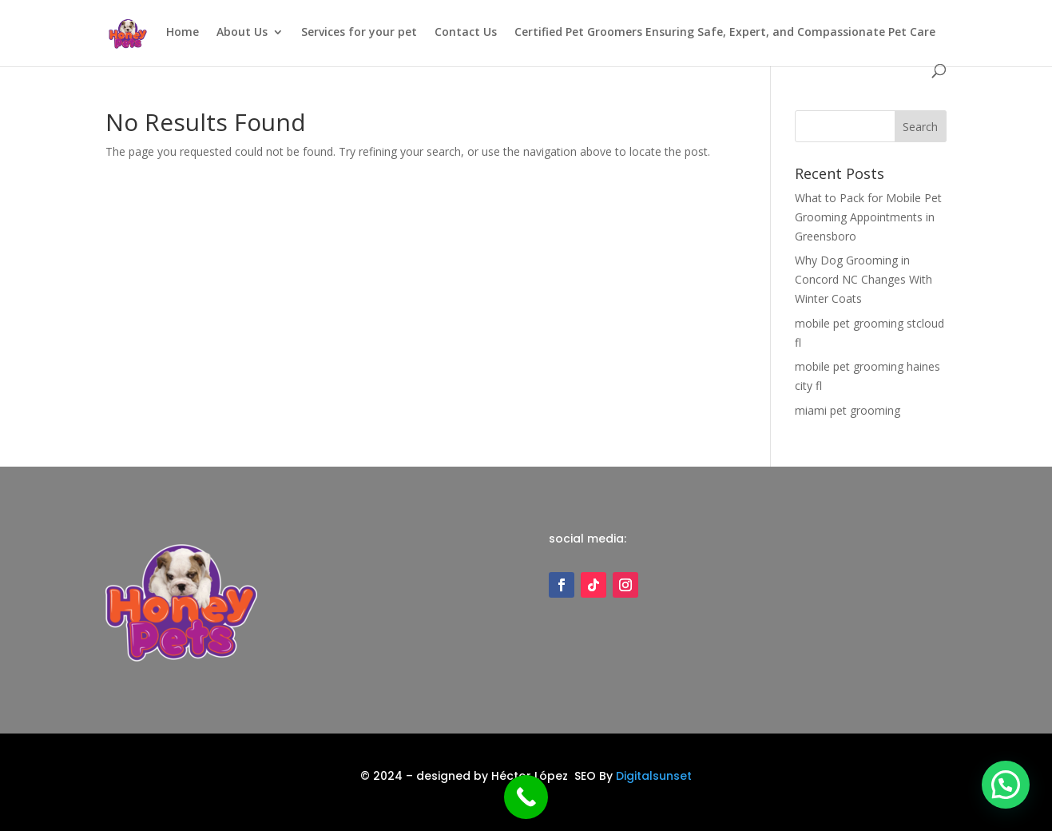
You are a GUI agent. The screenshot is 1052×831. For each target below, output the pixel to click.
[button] (1005, 783)
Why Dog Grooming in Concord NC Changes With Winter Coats (863, 279)
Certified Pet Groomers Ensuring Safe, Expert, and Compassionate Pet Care (724, 32)
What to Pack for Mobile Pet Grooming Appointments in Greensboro (868, 217)
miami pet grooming (847, 410)
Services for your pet (359, 32)
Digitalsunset (654, 776)
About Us (242, 32)
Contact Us (466, 32)
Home (182, 32)
